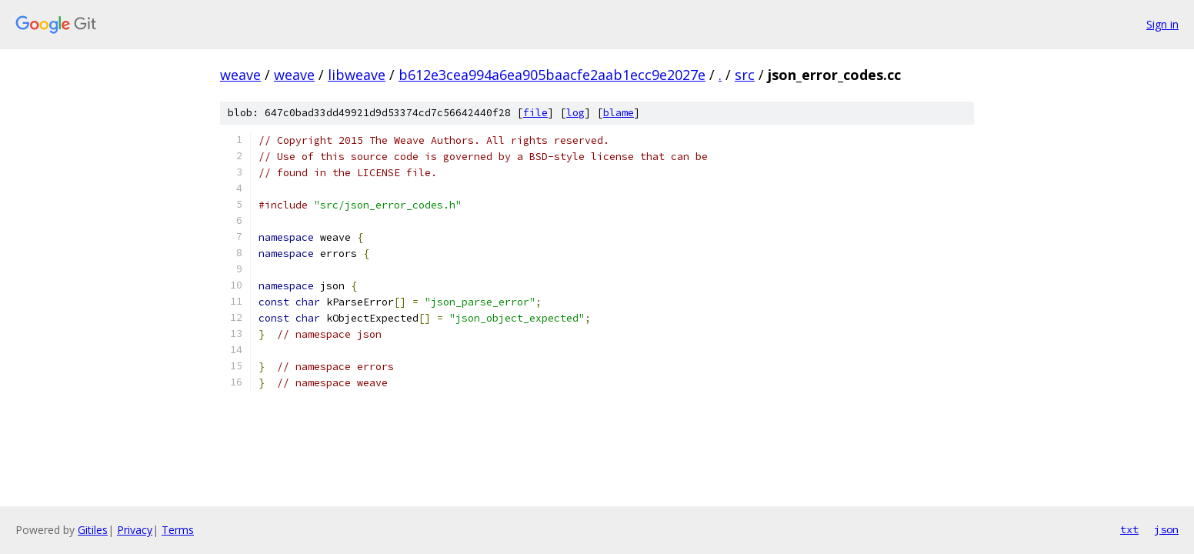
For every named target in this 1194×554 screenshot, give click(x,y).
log (575, 112)
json (1166, 529)
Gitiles (93, 529)
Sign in (1162, 24)
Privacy (134, 529)
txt (1129, 529)
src (745, 74)
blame (618, 112)
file (535, 112)
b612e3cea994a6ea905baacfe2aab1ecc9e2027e (552, 74)
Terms (178, 529)
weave (240, 74)
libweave (356, 74)
